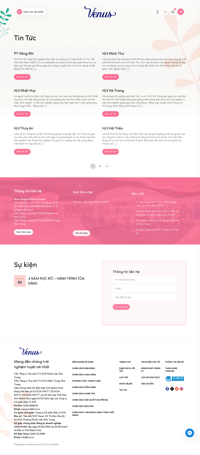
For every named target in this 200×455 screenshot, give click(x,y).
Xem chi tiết (22, 82)
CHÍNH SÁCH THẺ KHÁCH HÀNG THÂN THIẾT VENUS (93, 414)
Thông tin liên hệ (174, 362)
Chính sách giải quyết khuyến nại (90, 400)
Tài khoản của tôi (150, 362)
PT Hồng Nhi (24, 59)
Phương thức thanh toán (86, 381)
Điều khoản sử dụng (82, 362)
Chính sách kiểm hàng (84, 387)
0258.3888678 (30, 405)
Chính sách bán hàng (83, 368)
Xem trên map (23, 244)
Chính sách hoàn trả (83, 393)
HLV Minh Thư (113, 59)
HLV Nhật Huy (25, 96)
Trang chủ (125, 362)
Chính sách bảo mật (83, 406)
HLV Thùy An (23, 141)
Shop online (125, 383)
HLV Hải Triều (112, 141)
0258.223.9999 (37, 433)
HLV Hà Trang (113, 96)
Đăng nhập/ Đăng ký (150, 370)
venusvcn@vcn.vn (30, 409)
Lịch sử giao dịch (150, 377)
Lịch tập (123, 377)
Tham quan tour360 (171, 370)
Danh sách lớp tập (127, 370)
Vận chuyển (147, 383)
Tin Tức (123, 390)
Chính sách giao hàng (84, 374)
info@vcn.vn (27, 437)
